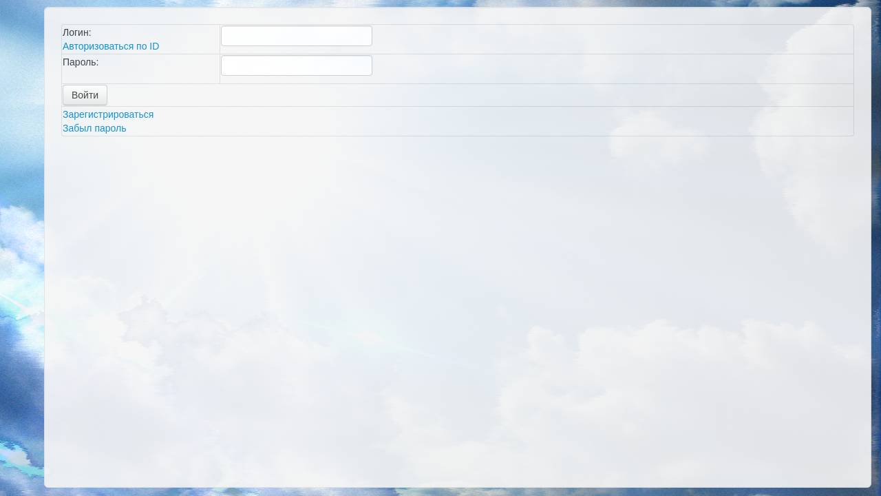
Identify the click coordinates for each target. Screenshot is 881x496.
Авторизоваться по (111, 46)
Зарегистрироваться (108, 114)
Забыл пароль (94, 128)
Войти (85, 95)
